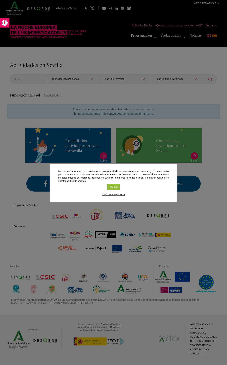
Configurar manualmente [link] (113, 194)
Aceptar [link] (113, 187)
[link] (4, 23)
